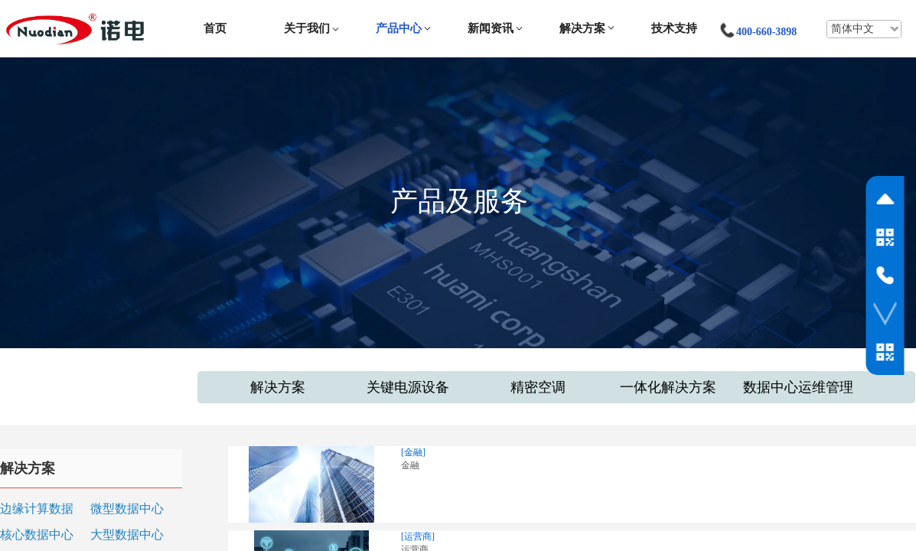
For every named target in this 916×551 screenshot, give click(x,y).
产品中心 (399, 28)
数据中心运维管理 (798, 387)
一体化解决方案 (668, 387)
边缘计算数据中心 (36, 510)
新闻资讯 (490, 28)
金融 (410, 465)
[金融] (413, 452)
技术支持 (674, 28)
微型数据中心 (127, 508)
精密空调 (538, 387)
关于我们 (307, 28)
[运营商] (418, 536)
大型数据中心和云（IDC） (127, 536)
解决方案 (582, 28)
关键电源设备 (408, 387)
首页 (215, 28)
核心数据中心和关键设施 (36, 536)
